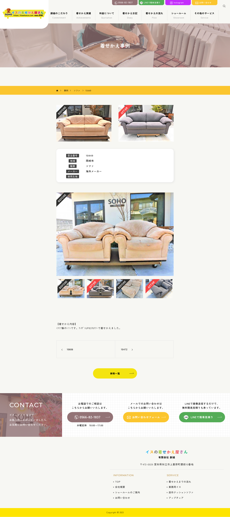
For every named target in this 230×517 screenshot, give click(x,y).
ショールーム (178, 15)
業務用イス (175, 487)
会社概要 (120, 487)
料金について (106, 15)
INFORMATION (123, 475)
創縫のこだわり (59, 15)
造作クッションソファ (181, 492)
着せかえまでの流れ (180, 481)
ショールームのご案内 (127, 492)
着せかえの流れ (154, 15)
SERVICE (173, 475)
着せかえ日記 (129, 15)
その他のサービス (204, 15)
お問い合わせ (122, 497)
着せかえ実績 (83, 15)
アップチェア (176, 497)
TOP (117, 481)
